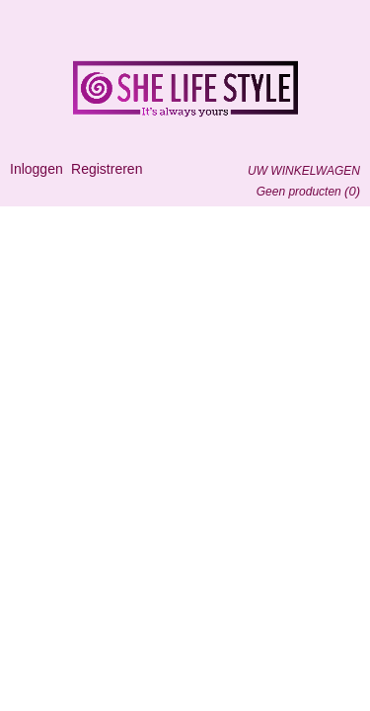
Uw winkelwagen (304, 171)
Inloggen (36, 169)
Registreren (106, 169)
